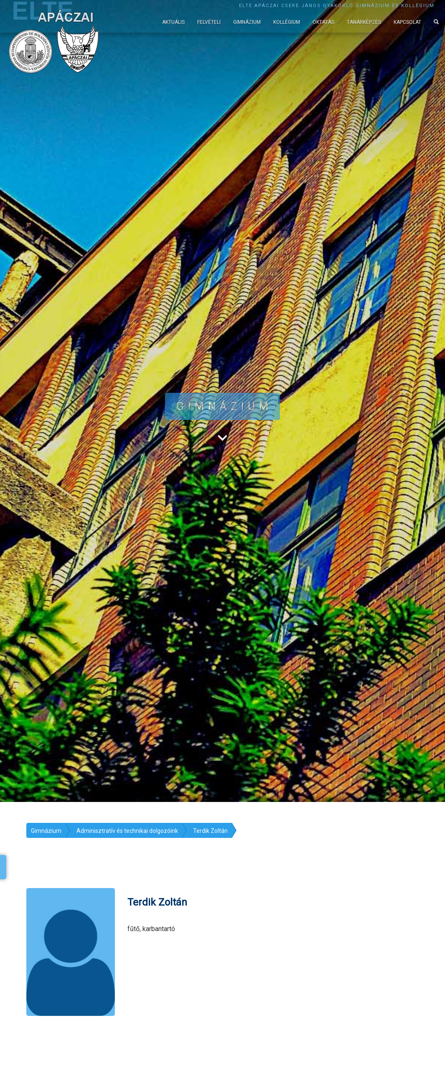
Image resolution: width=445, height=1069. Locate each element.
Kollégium (286, 22)
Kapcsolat (407, 22)
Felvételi (209, 22)
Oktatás (323, 22)
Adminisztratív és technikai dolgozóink (127, 830)
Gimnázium (247, 22)
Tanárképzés (364, 22)
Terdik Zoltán (210, 830)
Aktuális (173, 22)
